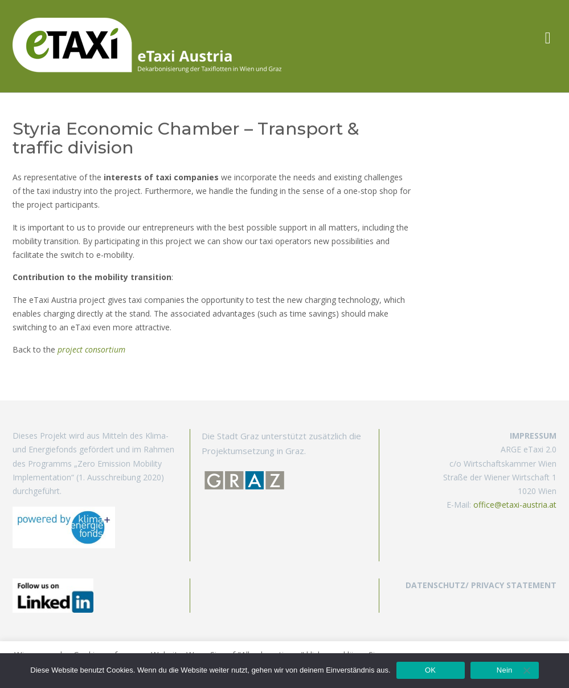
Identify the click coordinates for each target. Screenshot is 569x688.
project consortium (91, 349)
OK (430, 670)
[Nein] (526, 670)
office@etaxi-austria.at (514, 504)
